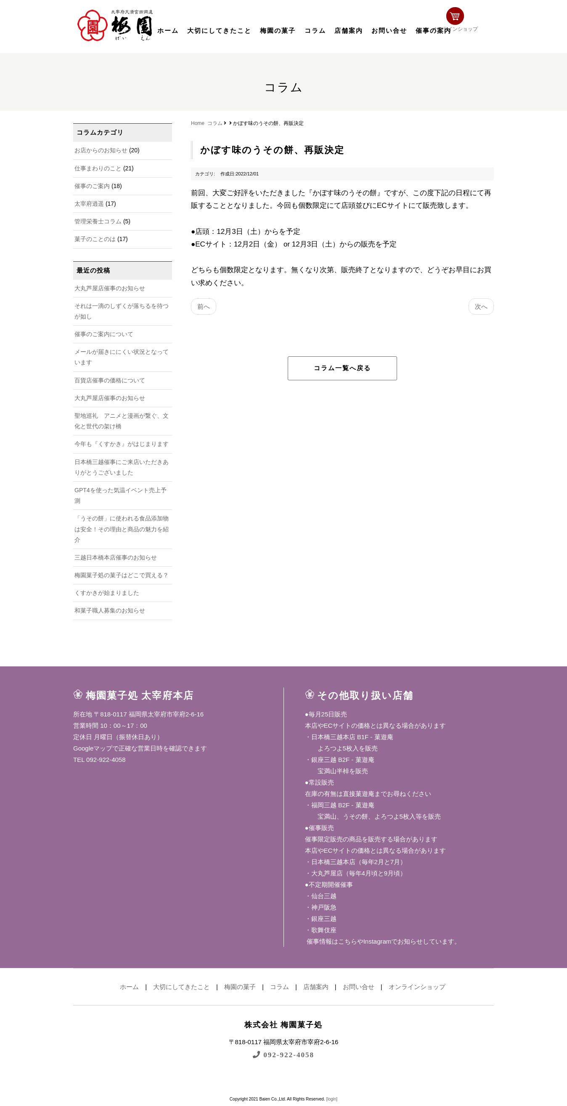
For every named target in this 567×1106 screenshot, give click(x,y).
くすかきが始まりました (106, 592)
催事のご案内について (103, 334)
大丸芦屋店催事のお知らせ (109, 288)
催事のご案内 (92, 186)
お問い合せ (389, 30)
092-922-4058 (283, 1054)
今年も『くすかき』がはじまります (121, 443)
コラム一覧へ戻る (342, 368)
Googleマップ (92, 748)
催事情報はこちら (331, 941)
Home (197, 123)
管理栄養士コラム (98, 221)
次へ (481, 306)
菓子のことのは (95, 239)
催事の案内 (433, 30)
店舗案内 (348, 30)
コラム (315, 30)
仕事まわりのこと (98, 168)
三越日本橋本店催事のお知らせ (115, 557)
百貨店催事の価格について (109, 380)
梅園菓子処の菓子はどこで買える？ (121, 575)
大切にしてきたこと (219, 30)
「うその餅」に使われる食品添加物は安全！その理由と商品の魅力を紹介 (121, 529)
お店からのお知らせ (100, 150)
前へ (203, 306)
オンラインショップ (467, 24)
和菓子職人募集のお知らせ (109, 610)
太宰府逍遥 (89, 203)
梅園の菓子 (278, 30)
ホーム (168, 30)
